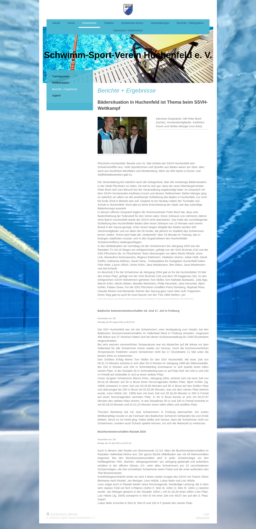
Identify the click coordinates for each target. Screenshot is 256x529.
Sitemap (72, 513)
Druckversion (56, 513)
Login (206, 513)
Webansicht (203, 517)
